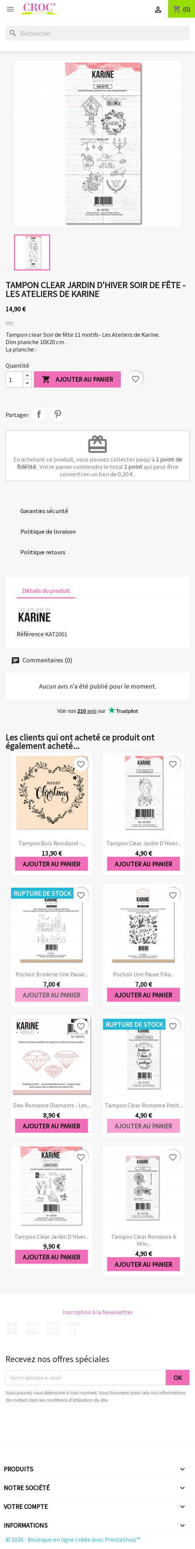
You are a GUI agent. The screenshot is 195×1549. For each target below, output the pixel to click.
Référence (30, 633)
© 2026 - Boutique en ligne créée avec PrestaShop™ (73, 1539)
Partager (38, 414)
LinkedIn (73, 1328)
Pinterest (57, 414)
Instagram (53, 1328)
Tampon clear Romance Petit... (143, 1105)
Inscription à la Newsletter (97, 1312)
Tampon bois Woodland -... (51, 843)
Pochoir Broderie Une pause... (52, 974)
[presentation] (67, 1424)
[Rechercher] (97, 33)
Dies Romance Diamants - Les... (51, 1105)
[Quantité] (14, 379)
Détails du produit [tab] (46, 590)
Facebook (12, 1328)
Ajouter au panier (77, 380)
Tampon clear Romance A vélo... (143, 1240)
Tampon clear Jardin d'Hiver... (143, 843)
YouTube (32, 1328)
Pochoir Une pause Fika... (143, 974)
